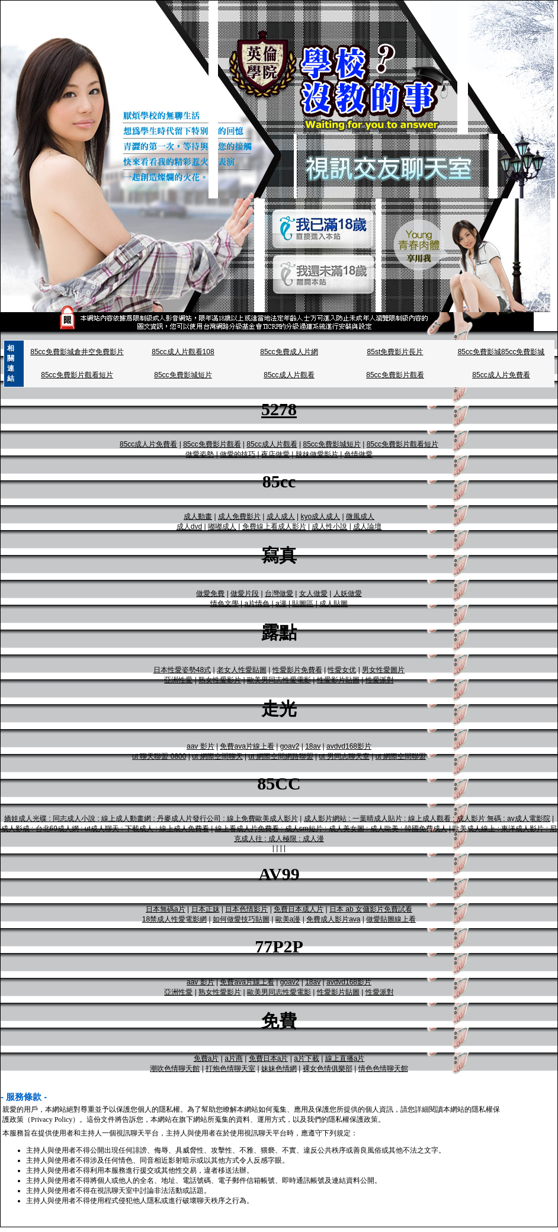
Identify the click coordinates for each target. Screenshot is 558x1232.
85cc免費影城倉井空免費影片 (76, 352)
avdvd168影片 (348, 746)
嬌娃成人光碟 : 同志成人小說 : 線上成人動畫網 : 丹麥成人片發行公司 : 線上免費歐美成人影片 (151, 818)
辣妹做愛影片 (317, 454)
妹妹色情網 (279, 1068)
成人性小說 (329, 526)
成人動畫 (198, 516)
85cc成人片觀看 (289, 375)
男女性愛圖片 (383, 670)
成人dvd (189, 526)
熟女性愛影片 (219, 680)
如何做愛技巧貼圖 (241, 919)
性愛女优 (342, 670)
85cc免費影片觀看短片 (77, 375)
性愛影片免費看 (297, 670)
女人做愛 (313, 593)
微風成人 (360, 516)
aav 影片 (200, 746)
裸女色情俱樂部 (327, 1068)
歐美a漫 (288, 919)
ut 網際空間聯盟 (401, 756)
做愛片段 (244, 593)
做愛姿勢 (199, 454)
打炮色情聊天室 (230, 1068)
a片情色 (257, 603)
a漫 (281, 603)
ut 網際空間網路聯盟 (280, 756)
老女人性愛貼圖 (242, 670)
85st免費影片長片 (395, 352)
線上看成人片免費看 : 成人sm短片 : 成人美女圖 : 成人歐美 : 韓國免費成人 (331, 828)
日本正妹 (205, 909)
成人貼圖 (333, 603)
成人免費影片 (239, 516)
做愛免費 (210, 593)
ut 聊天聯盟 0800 (159, 756)
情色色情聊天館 (383, 1068)
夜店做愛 (275, 454)
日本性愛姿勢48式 (182, 670)
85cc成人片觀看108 (183, 352)
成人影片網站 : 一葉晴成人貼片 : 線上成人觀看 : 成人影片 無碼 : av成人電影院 (427, 818)
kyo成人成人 (320, 516)
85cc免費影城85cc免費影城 (501, 352)
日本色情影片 (246, 909)
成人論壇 (367, 526)
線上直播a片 (345, 1058)
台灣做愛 (279, 593)
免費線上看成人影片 (274, 526)
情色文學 (224, 603)
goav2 (290, 746)
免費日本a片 (268, 1058)
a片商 (234, 1058)
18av (312, 746)
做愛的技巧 (237, 454)
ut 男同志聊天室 (344, 756)
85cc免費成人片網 (289, 352)
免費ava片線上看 (247, 746)
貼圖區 (302, 603)
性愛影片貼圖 (338, 680)
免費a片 (206, 1058)
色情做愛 (358, 454)
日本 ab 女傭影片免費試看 (370, 909)
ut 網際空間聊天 (217, 756)
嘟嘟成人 (222, 526)
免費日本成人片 (298, 909)
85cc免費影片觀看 (395, 375)
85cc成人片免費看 (501, 375)
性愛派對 (379, 680)
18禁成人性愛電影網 (174, 919)
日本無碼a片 (165, 909)
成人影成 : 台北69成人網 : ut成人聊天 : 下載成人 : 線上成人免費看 (105, 828)
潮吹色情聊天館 (175, 1068)
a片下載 (306, 1058)
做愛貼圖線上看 (391, 919)
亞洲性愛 (178, 680)
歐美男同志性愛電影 (279, 680)
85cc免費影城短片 (182, 375)
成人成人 (281, 516)
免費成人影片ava (333, 919)
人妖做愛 (347, 593)
